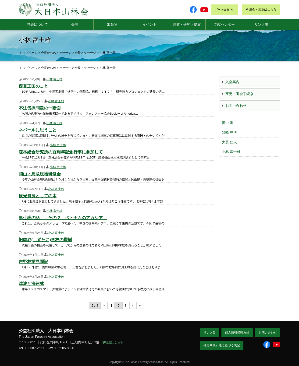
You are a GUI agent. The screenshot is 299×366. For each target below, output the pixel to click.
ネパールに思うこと (38, 130)
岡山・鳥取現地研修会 (40, 174)
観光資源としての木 (38, 196)
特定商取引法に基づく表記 (221, 345)
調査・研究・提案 (187, 24)
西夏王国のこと (33, 86)
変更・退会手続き (239, 94)
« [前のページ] (104, 305)
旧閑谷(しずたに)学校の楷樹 (45, 239)
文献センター (224, 24)
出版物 (112, 24)
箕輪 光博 (229, 132)
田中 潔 (227, 123)
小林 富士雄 (54, 79)
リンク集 (261, 24)
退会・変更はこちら (262, 9)
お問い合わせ (235, 106)
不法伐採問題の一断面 (40, 108)
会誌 (74, 24)
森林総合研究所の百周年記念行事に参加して (61, 152)
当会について (37, 24)
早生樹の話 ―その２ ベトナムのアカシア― (63, 217)
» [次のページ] (140, 305)
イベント (149, 24)
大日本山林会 (53, 9)
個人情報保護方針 (237, 332)
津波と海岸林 (31, 283)
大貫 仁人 (229, 142)
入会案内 (227, 9)
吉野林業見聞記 (33, 261)
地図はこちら (113, 342)
